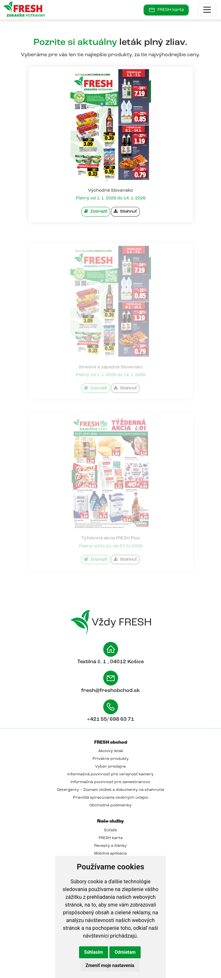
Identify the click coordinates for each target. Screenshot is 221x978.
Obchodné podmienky (110, 805)
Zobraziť (95, 211)
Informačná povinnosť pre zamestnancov (110, 782)
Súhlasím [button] (93, 952)
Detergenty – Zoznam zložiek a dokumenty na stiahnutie (110, 790)
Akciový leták (110, 751)
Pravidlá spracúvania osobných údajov (110, 798)
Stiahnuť (125, 211)
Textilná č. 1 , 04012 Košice (110, 661)
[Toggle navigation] (207, 9)
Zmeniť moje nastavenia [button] (109, 965)
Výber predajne (110, 767)
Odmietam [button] (125, 952)
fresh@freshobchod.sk (110, 690)
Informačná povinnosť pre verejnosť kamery (110, 774)
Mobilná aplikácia (110, 854)
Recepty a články (110, 846)
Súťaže (110, 830)
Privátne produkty (111, 759)
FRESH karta (111, 838)
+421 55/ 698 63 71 (110, 719)
